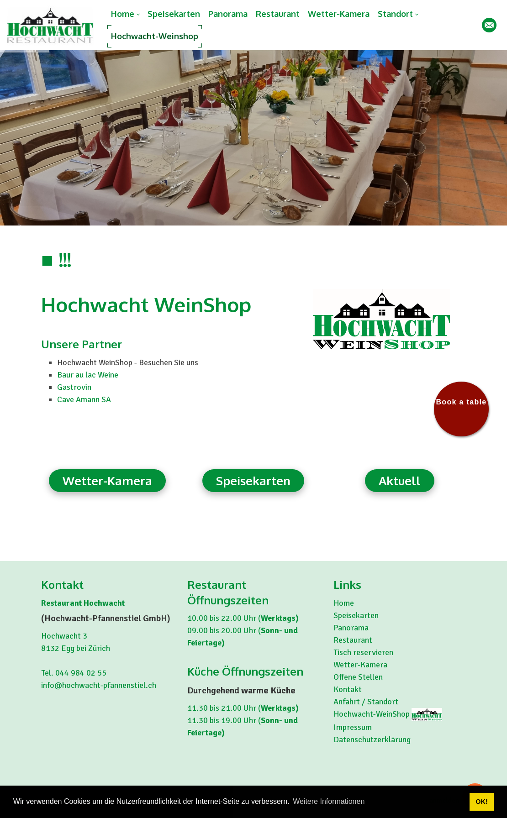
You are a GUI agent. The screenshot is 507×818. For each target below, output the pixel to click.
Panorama (351, 628)
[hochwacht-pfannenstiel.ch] (50, 25)
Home (343, 603)
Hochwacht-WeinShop (372, 714)
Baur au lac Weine (87, 375)
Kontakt (347, 689)
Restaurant (352, 640)
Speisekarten (253, 480)
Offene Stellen (358, 677)
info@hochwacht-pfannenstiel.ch (98, 685)
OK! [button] (481, 801)
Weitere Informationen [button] (328, 801)
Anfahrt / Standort (365, 702)
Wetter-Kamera (107, 480)
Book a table (461, 402)
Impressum (352, 727)
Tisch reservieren (363, 652)
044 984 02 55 (80, 673)
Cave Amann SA (84, 399)
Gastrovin (74, 387)
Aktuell (400, 480)
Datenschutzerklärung (372, 739)
